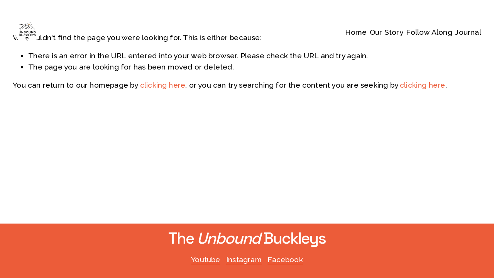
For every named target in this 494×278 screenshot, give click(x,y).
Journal (468, 32)
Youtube (205, 259)
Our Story (386, 32)
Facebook (285, 259)
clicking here (162, 85)
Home (356, 32)
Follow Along (429, 32)
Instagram (244, 259)
